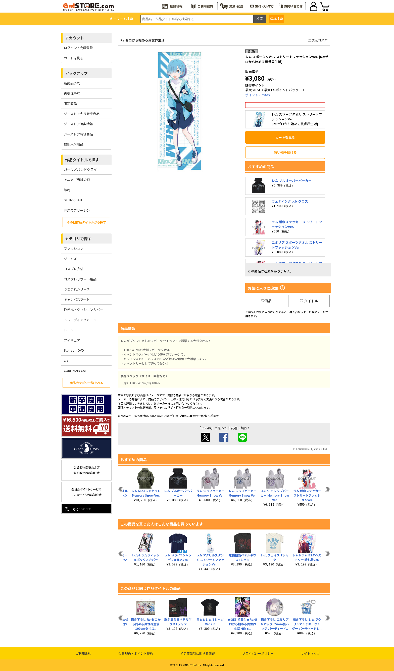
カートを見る (73, 58)
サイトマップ (310, 653)
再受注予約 (72, 93)
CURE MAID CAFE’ (76, 370)
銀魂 (67, 189)
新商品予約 (72, 83)
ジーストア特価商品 (78, 134)
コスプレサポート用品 (80, 279)
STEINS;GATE (73, 200)
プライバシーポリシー (258, 653)
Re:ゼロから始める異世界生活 (142, 40)
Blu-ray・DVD (74, 350)
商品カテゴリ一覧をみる (86, 382)
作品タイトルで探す (82, 159)
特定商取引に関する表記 (197, 653)
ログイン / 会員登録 (78, 47)
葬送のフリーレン (77, 210)
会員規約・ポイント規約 (135, 653)
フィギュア (72, 340)
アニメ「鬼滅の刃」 (78, 179)
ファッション (73, 248)
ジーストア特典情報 (78, 123)
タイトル (309, 301)
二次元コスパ (318, 40)
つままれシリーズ (77, 289)
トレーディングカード (80, 319)
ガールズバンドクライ (80, 169)
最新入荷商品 (73, 144)
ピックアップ (76, 73)
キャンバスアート (77, 299)
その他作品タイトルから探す (86, 222)
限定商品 (70, 103)
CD (66, 360)
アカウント (74, 37)
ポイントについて (258, 94)
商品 (266, 301)
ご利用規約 (83, 653)
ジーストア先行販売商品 (82, 113)
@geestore (77, 508)
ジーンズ (70, 258)
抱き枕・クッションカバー (83, 309)
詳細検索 (276, 18)
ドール (69, 329)
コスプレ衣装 (73, 268)
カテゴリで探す (78, 238)
